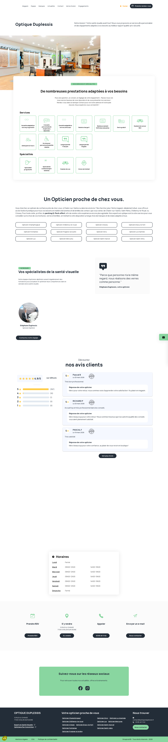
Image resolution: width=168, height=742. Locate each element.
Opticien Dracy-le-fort (137, 225)
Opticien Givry (102, 232)
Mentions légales (21, 739)
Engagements (90, 6)
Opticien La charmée (137, 232)
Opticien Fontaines (31, 232)
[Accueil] (18, 6)
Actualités (58, 6)
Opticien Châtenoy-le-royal (66, 225)
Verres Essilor (77, 6)
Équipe (40, 6)
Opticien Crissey (102, 225)
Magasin (32, 6)
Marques (48, 6)
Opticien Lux (31, 239)
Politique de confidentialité (47, 739)
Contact (67, 6)
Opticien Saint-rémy (137, 239)
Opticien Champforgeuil (31, 225)
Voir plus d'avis (107, 456)
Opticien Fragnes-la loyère (66, 232)
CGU (32, 739)
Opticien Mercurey (66, 239)
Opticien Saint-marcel (102, 239)
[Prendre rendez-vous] (140, 6)
